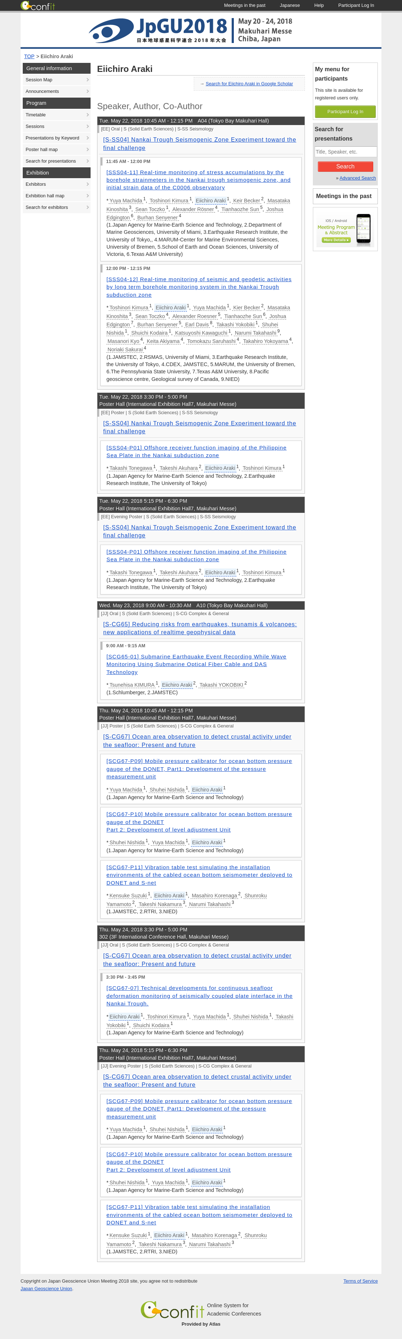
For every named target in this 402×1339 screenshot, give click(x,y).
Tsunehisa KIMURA (132, 685)
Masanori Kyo (123, 341)
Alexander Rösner (193, 209)
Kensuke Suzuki (128, 895)
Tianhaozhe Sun (240, 209)
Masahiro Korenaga (214, 895)
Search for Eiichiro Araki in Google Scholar (249, 83)
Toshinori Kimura (169, 200)
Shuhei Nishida (167, 790)
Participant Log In (345, 111)
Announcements (42, 91)
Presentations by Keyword (52, 138)
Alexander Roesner (194, 316)
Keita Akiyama (163, 341)
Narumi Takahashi (255, 333)
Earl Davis (197, 324)
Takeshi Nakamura (160, 904)
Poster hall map (42, 149)
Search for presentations (51, 161)
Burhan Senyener (157, 217)
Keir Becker (246, 200)
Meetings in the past (344, 196)
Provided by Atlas (201, 1324)
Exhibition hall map (45, 195)
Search (345, 166)
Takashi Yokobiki (235, 324)
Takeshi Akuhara (179, 468)
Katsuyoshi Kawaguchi (201, 333)
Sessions (35, 126)
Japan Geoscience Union (46, 1288)
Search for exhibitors (47, 207)
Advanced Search (358, 178)
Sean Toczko (150, 209)
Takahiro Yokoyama (265, 341)
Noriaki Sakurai (125, 349)
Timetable (36, 114)
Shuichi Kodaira (149, 333)
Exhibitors (36, 184)
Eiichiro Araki (57, 56)
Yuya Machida (126, 200)
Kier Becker (246, 307)
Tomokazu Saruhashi (211, 341)
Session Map (39, 79)
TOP (29, 56)
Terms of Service (361, 1281)
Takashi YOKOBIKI (221, 685)
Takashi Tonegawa (131, 468)
